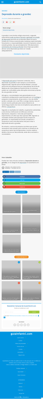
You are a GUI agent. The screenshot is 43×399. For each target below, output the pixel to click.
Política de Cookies (34, 315)
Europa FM (21, 393)
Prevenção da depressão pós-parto (30, 210)
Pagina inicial (6, 171)
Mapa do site (21, 355)
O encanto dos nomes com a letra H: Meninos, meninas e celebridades (31, 277)
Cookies (21, 340)
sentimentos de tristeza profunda (12, 47)
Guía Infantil (20, 371)
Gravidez (4, 11)
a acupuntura (11, 107)
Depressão (22, 162)
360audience (26, 397)
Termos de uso (20, 346)
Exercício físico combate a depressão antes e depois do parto (31, 230)
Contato (20, 349)
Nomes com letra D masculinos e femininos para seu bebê (11, 298)
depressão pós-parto (9, 81)
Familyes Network (20, 368)
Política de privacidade (20, 343)
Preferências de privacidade (15, 315)
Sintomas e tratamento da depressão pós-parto (11, 230)
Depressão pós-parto (9, 211)
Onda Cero (20, 390)
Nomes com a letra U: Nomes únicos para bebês (31, 298)
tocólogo (37, 97)
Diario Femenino (21, 375)
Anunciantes (20, 352)
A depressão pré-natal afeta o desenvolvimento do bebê (11, 250)
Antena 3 (20, 383)
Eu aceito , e (21, 315)
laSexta (20, 386)
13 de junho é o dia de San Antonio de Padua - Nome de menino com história (10, 277)
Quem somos (20, 337)
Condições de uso (25, 315)
